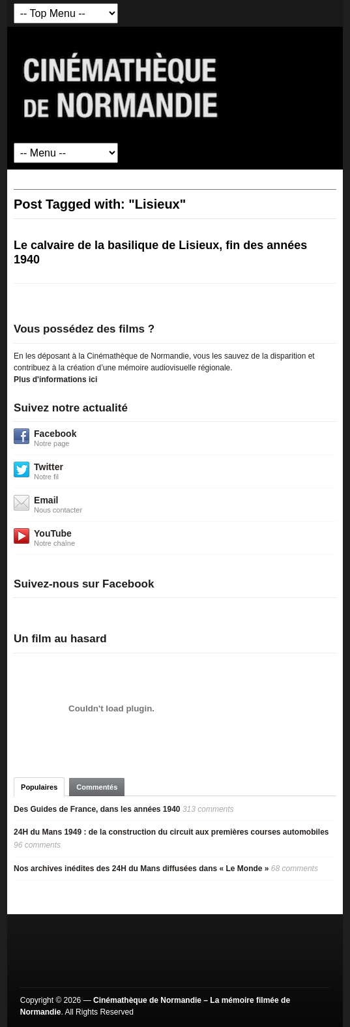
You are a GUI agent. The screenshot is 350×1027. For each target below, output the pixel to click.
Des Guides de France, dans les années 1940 (97, 809)
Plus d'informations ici (55, 379)
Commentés (96, 787)
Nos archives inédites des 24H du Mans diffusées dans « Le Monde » (141, 868)
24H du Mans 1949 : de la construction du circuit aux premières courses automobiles (171, 832)
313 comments (208, 809)
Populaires (39, 787)
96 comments (37, 845)
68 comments (294, 868)
